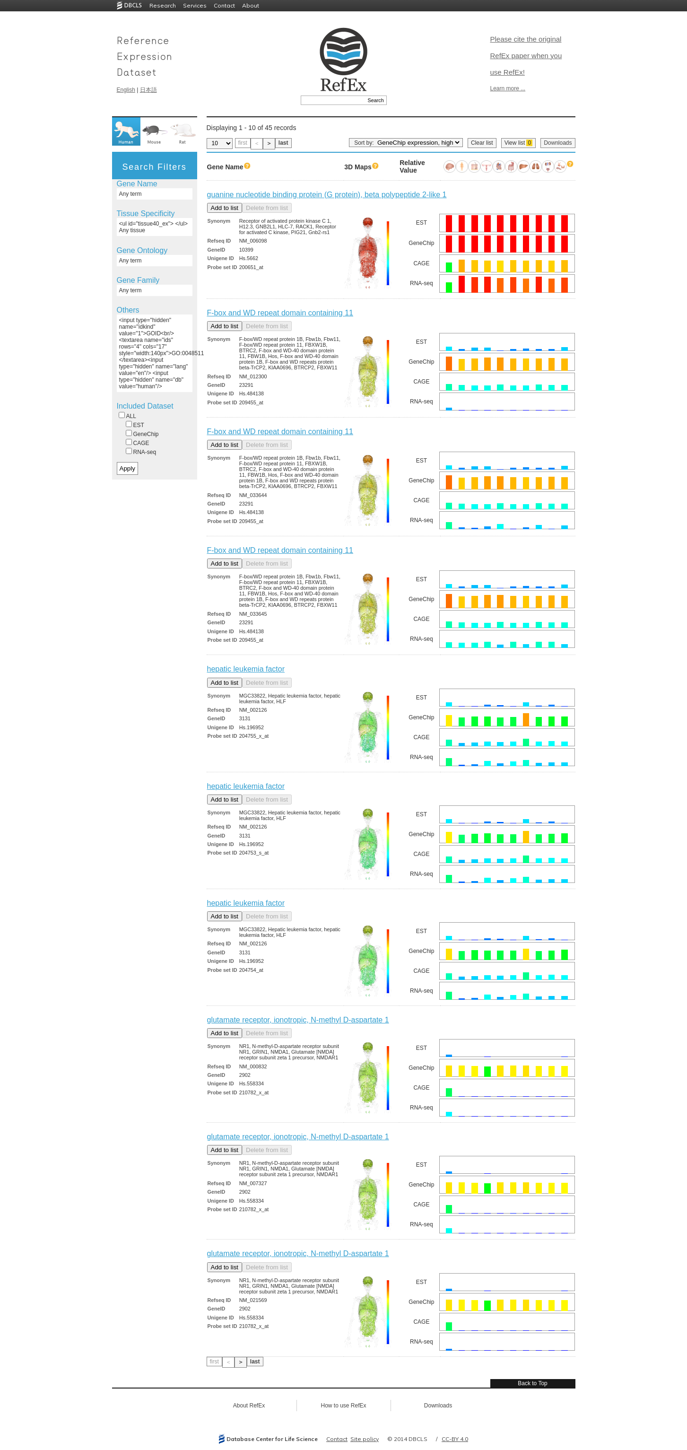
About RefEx (249, 1405)
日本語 (148, 90)
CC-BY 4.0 (455, 1438)
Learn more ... (508, 88)
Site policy (364, 1438)
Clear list (482, 143)
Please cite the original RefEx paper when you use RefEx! (526, 55)
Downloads (558, 143)
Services (195, 5)
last (283, 143)
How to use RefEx (343, 1405)
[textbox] (333, 100)
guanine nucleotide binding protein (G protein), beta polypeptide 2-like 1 (327, 195)
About (250, 5)
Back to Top (532, 1383)
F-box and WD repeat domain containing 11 (280, 313)
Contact (224, 5)
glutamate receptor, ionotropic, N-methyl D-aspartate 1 (298, 1020)
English (126, 90)
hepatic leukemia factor (246, 669)
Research (162, 5)
